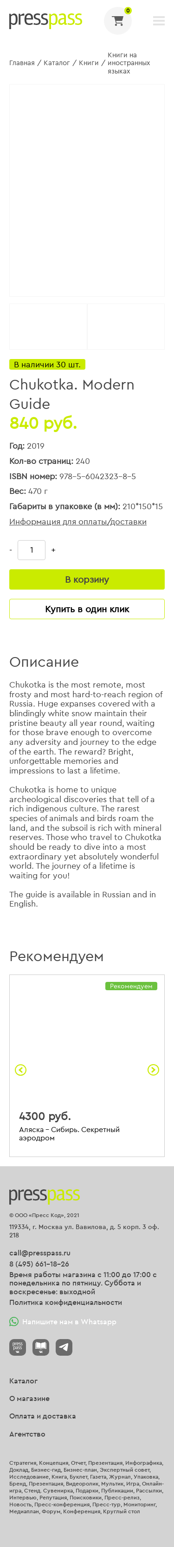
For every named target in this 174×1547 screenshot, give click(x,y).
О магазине (29, 1398)
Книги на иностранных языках (129, 63)
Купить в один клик (87, 609)
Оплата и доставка (42, 1416)
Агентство (27, 1434)
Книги (89, 63)
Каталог (57, 63)
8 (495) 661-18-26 (39, 1264)
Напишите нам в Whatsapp (62, 1321)
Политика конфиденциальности (65, 1302)
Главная (22, 63)
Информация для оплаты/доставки (78, 522)
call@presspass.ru (40, 1253)
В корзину (87, 579)
